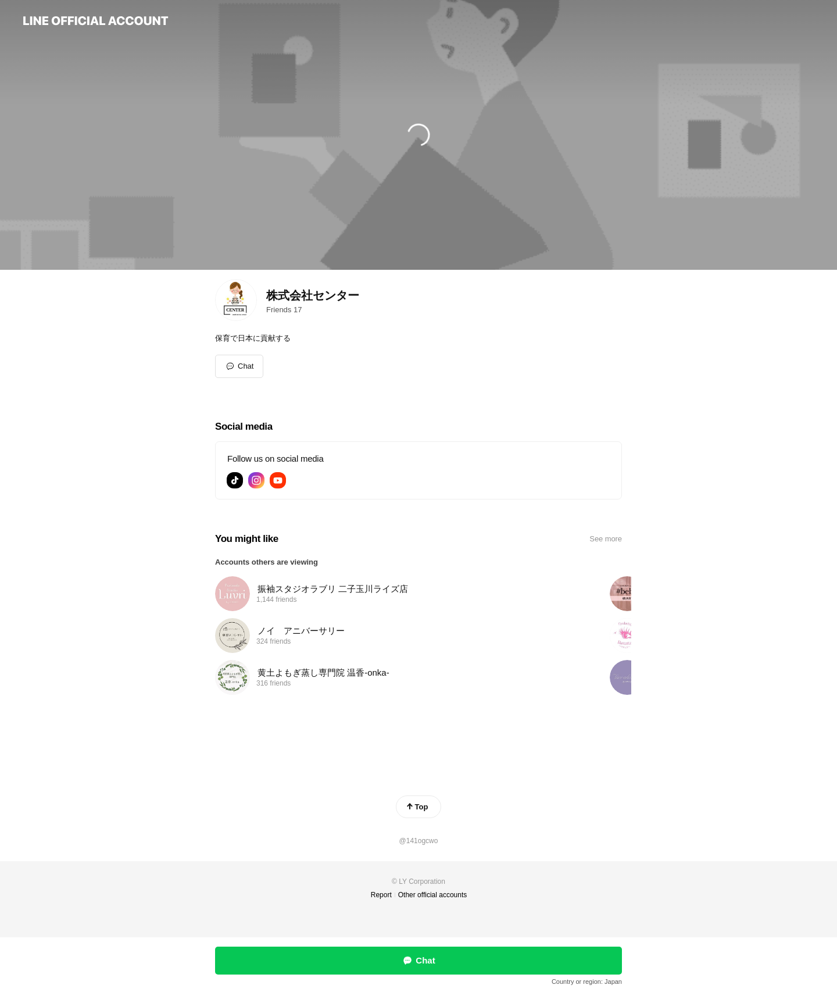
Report (381, 895)
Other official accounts (432, 895)
